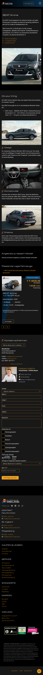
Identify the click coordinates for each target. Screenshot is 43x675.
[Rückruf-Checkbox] (3, 439)
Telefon (4, 412)
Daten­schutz (28, 671)
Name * (4, 394)
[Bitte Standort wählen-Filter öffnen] (23, 345)
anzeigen (8, 321)
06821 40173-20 (26, 374)
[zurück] (3, 327)
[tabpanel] (21, 299)
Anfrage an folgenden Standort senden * (14, 461)
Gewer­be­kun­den (7, 551)
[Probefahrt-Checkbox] (3, 435)
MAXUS (4, 606)
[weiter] (8, 327)
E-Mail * (4, 400)
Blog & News (5, 618)
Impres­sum (14, 671)
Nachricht (5, 417)
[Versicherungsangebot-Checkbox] (3, 451)
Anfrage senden (10, 478)
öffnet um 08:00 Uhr (17, 364)
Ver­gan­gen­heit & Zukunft (9, 616)
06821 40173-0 (11, 358)
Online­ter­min (6, 563)
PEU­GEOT (5, 599)
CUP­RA (4, 601)
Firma (3, 406)
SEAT (3, 604)
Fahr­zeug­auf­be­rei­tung (8, 570)
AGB (21, 671)
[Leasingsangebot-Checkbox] (3, 447)
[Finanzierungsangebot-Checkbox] (3, 443)
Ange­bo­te (5, 549)
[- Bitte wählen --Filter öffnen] (39, 391)
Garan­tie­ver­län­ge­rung (8, 577)
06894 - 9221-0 (7, 525)
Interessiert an (6, 429)
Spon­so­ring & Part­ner (8, 620)
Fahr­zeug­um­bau (6, 575)
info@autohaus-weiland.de (14, 356)
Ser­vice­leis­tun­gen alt (8, 565)
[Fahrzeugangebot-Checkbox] (3, 431)
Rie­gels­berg (5, 591)
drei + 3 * (4, 468)
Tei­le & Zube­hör (6, 568)
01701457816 (25, 377)
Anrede (4, 388)
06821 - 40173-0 (8, 516)
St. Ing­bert (5, 589)
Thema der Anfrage (8, 454)
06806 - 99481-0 (8, 534)
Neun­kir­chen (5, 587)
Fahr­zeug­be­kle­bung (8, 572)
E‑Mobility (5, 553)
